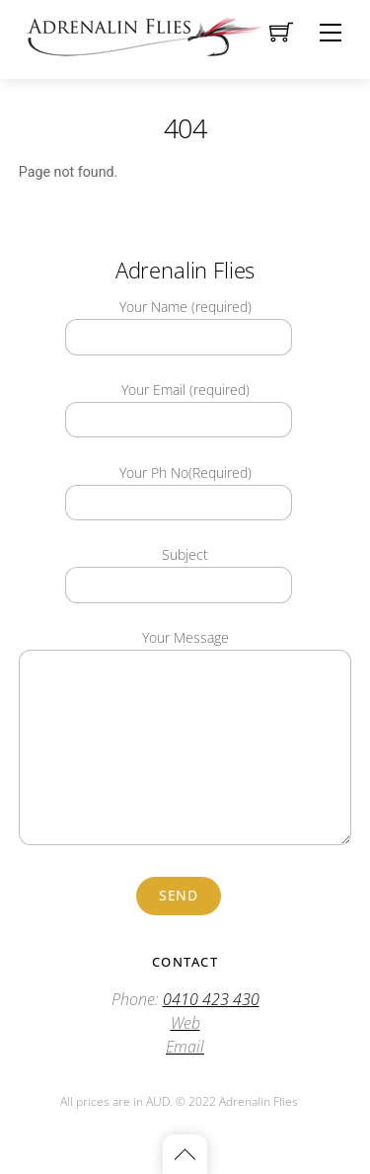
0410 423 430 (211, 999)
